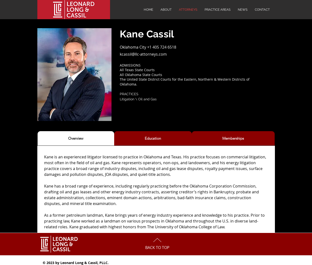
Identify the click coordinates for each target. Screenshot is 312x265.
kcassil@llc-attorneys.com (143, 54)
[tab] (76, 138)
